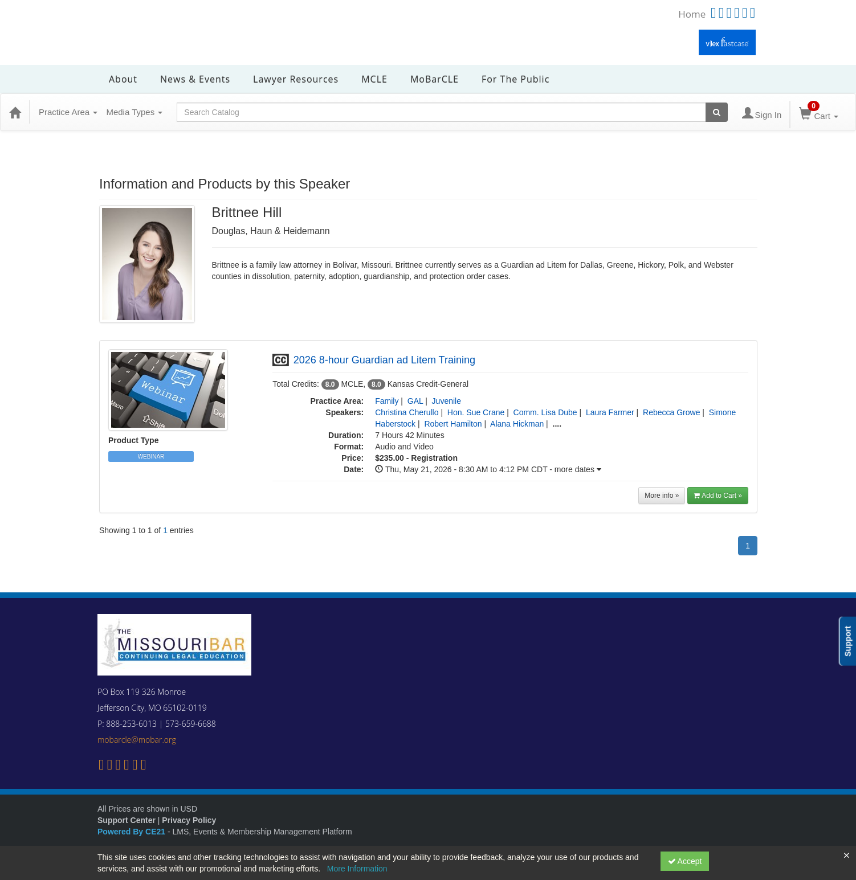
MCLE (374, 79)
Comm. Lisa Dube (545, 412)
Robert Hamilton (453, 423)
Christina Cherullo (406, 412)
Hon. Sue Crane (475, 412)
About (123, 79)
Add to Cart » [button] (718, 496)
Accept (685, 861)
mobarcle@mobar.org (136, 739)
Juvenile (446, 401)
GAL (415, 401)
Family (386, 401)
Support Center (126, 820)
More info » (662, 496)
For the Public (515, 79)
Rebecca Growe (671, 412)
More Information (357, 868)
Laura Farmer (610, 412)
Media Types (134, 112)
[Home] (15, 112)
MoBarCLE (434, 79)
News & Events (195, 79)
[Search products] (717, 112)
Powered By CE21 (132, 831)
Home (692, 14)
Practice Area (68, 112)
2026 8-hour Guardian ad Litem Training (384, 360)
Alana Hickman (517, 423)
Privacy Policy (189, 820)
